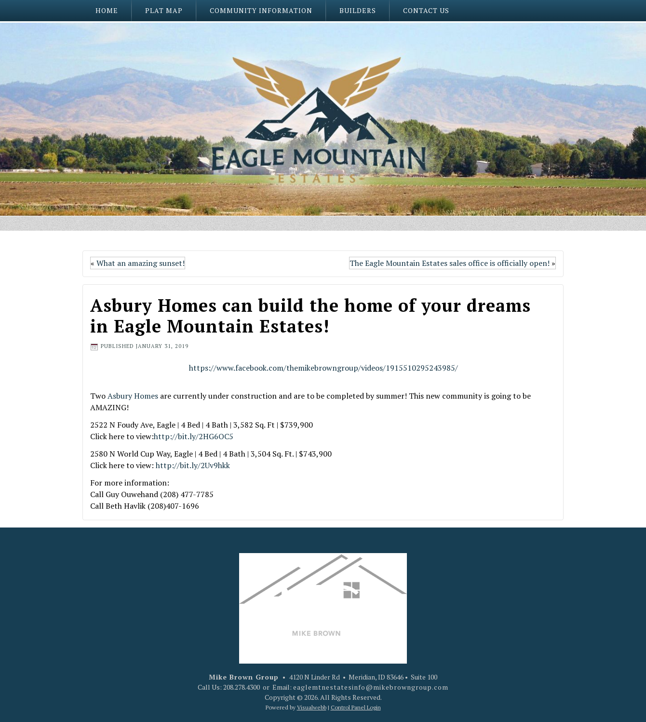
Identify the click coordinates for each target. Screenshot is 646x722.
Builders (357, 10)
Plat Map (164, 10)
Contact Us (426, 10)
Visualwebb (311, 707)
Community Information (261, 10)
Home (106, 10)
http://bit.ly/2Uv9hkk (193, 465)
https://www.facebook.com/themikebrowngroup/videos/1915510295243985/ (323, 367)
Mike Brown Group (244, 676)
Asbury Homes (133, 395)
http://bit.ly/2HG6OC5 (193, 436)
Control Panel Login (356, 707)
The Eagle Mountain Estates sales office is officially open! (450, 263)
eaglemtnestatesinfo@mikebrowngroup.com (370, 687)
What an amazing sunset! (140, 263)
